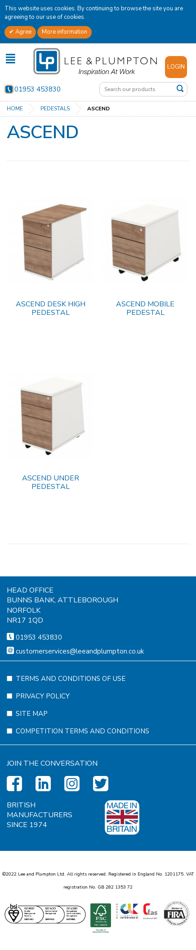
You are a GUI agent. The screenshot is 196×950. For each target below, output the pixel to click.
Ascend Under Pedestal (50, 482)
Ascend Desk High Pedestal (50, 308)
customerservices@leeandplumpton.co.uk (80, 694)
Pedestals (55, 108)
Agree (22, 32)
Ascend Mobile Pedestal (145, 308)
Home (15, 108)
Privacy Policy (43, 739)
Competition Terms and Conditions (82, 774)
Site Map (32, 757)
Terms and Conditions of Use (70, 722)
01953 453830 (32, 89)
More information (64, 32)
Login (176, 67)
